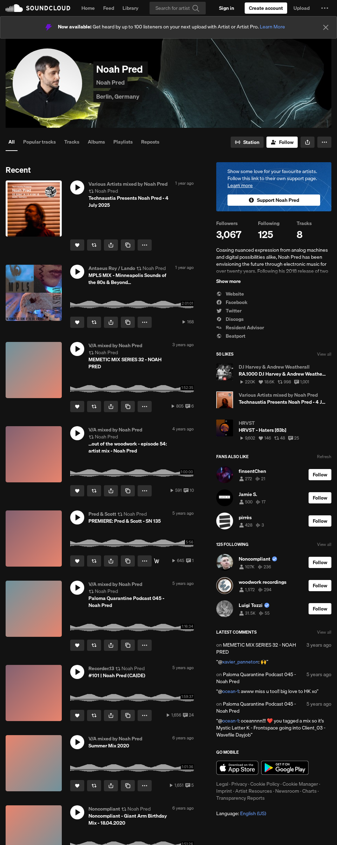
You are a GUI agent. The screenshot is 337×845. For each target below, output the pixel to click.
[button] (324, 8)
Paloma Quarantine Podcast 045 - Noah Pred (256, 678)
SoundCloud (38, 8)
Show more (228, 281)
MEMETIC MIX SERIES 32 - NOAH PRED (256, 648)
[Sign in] (226, 8)
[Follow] (282, 142)
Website (230, 294)
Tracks (71, 142)
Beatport (230, 336)
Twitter (229, 311)
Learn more (240, 185)
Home (88, 8)
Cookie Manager (300, 784)
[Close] (326, 27)
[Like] (77, 245)
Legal (222, 784)
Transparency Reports (240, 798)
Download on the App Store (237, 768)
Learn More (272, 27)
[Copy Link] (128, 245)
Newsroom (287, 791)
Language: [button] (241, 813)
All (11, 142)
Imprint (224, 791)
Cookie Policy (264, 784)
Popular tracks (39, 142)
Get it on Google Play (285, 768)
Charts (309, 791)
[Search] (178, 8)
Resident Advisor (240, 327)
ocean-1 (230, 691)
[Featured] (156, 561)
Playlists (123, 142)
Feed (108, 8)
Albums (96, 142)
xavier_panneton (240, 662)
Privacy (239, 784)
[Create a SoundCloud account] (266, 8)
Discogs (230, 319)
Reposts (150, 142)
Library (130, 8)
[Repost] (94, 245)
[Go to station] (247, 142)
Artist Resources (253, 791)
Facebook (231, 302)
